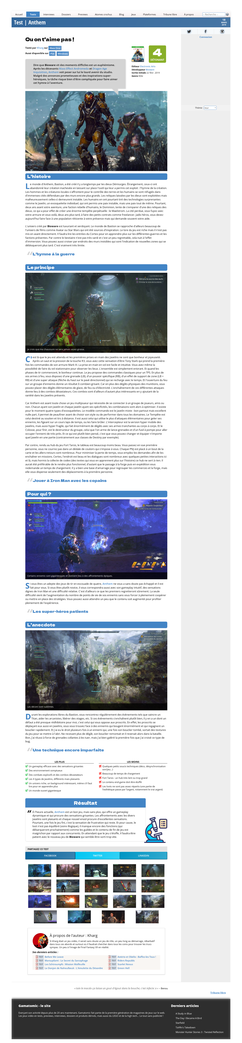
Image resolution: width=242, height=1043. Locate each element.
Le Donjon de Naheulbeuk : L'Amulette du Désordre (74, 971)
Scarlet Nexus (125, 968)
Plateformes (149, 14)
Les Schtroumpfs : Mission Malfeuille (65, 968)
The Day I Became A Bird (189, 1022)
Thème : (205, 111)
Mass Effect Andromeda (74, 72)
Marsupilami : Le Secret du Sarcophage (66, 964)
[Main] (107, 14)
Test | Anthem (30, 24)
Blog (121, 14)
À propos (189, 14)
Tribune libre (170, 14)
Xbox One (55, 51)
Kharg (40, 51)
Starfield (180, 1026)
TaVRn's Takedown (185, 1031)
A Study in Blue (184, 1017)
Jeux (133, 14)
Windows (63, 57)
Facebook (50, 859)
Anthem (53, 76)
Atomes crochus (103, 14)
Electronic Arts (147, 70)
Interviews (48, 14)
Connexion (205, 40)
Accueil (19, 14)
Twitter (97, 859)
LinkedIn (143, 859)
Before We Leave (54, 960)
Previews (83, 14)
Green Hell (123, 971)
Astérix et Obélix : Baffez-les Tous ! (137, 960)
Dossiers (66, 14)
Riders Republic (126, 964)
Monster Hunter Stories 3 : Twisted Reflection (199, 1035)
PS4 (52, 57)
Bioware (150, 73)
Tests (33, 14)
